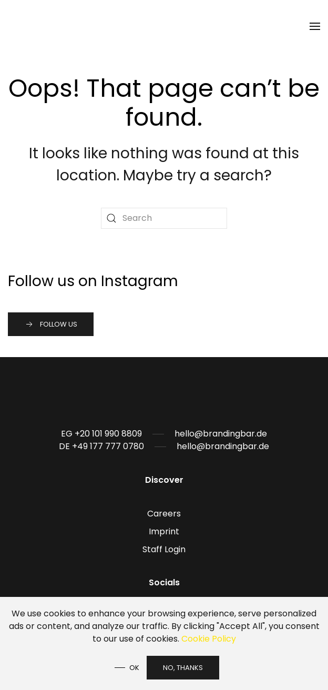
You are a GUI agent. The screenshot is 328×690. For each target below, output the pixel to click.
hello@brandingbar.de (221, 434)
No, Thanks (183, 668)
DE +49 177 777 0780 (101, 446)
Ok (134, 668)
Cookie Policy (208, 639)
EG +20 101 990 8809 (101, 434)
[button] (315, 26)
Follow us (50, 324)
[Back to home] (25, 26)
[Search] (164, 218)
